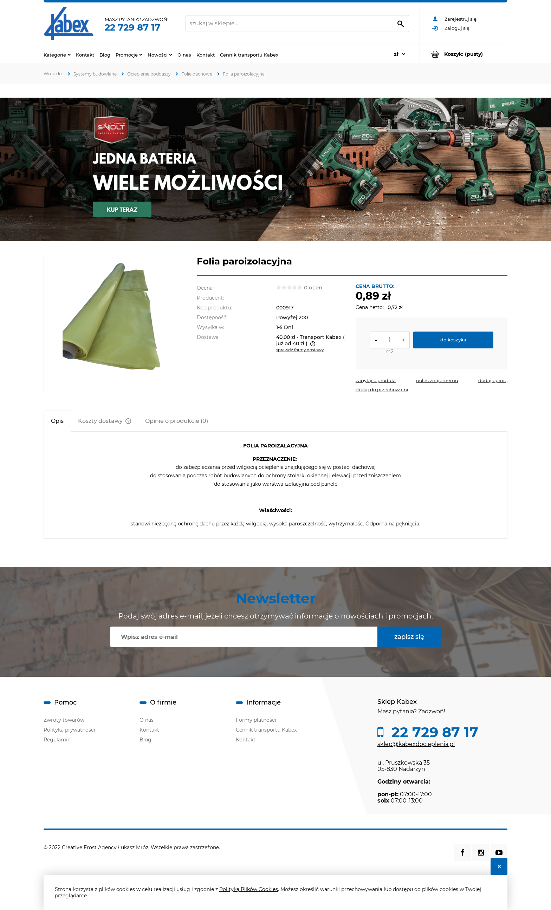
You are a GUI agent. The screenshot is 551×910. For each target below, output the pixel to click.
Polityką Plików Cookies (248, 889)
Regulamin (57, 739)
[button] (376, 380)
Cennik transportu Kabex (266, 730)
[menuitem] (57, 54)
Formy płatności (256, 720)
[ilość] (390, 340)
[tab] (57, 421)
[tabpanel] (275, 485)
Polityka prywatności (69, 730)
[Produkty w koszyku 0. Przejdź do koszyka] (463, 54)
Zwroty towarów (64, 720)
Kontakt (149, 730)
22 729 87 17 (132, 27)
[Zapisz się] (409, 637)
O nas (147, 720)
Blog (145, 739)
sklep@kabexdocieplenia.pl (416, 744)
